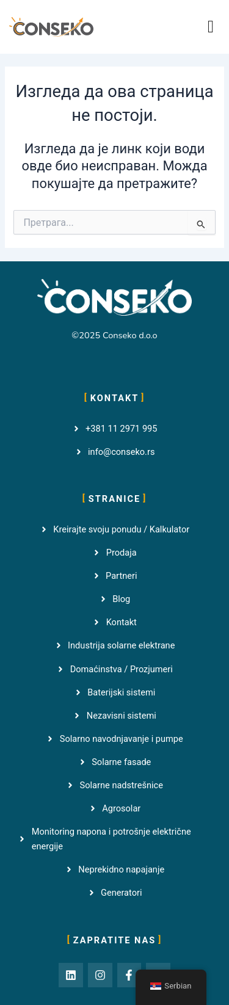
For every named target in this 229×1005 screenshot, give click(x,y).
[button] (211, 27)
